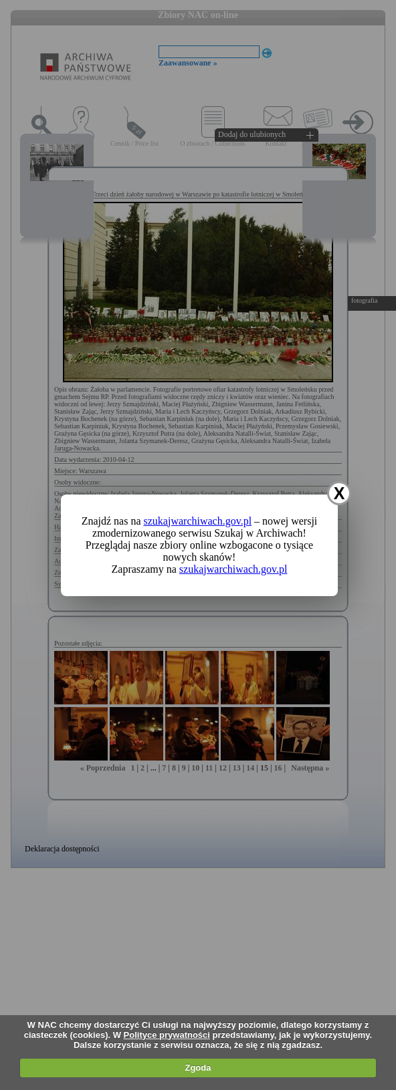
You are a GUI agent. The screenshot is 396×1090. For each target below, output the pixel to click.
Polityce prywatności (167, 1035)
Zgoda (198, 1068)
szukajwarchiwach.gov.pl (198, 521)
